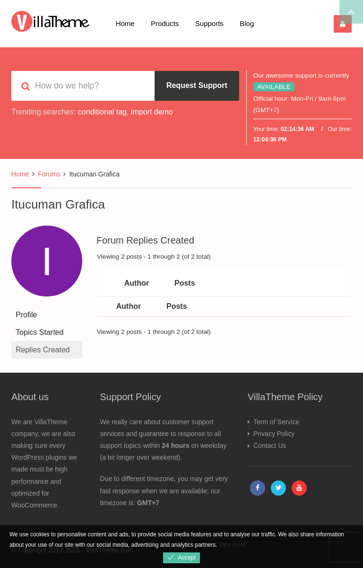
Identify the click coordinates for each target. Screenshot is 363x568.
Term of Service (276, 422)
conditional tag (102, 112)
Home (125, 23)
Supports (209, 23)
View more (232, 545)
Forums (49, 174)
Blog (247, 23)
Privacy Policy (273, 433)
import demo (152, 112)
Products (165, 23)
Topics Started (39, 332)
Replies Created (43, 350)
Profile (26, 315)
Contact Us (269, 445)
